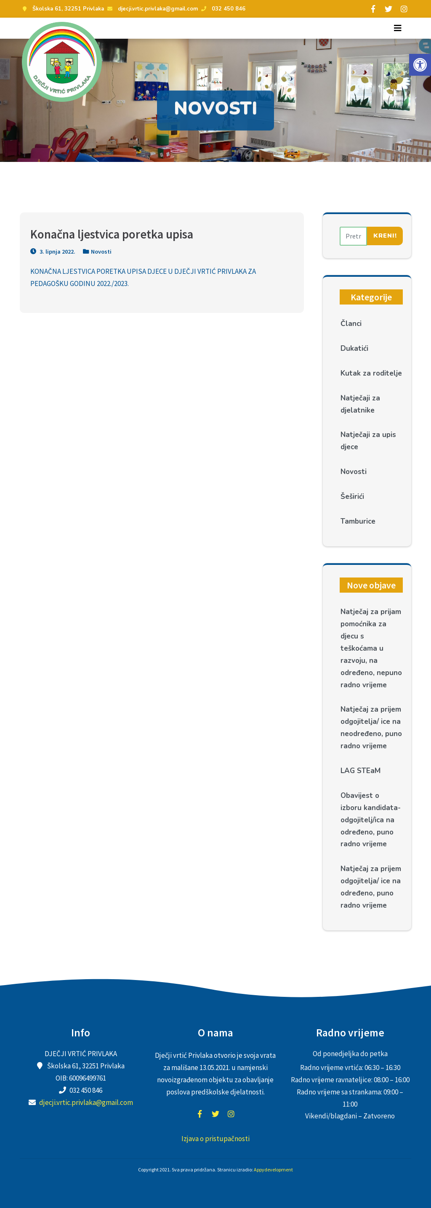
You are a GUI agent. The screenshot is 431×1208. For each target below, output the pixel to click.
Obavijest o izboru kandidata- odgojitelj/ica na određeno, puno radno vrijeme (371, 820)
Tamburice (358, 521)
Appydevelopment (273, 1169)
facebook (200, 1114)
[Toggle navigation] (397, 28)
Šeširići (352, 496)
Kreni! (385, 235)
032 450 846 (222, 9)
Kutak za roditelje (371, 373)
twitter (215, 1114)
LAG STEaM (360, 771)
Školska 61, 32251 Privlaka (62, 9)
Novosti (101, 251)
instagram (231, 1114)
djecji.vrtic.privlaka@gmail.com (151, 9)
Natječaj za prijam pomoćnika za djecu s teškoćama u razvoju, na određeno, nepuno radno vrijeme (371, 648)
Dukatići (354, 348)
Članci (351, 323)
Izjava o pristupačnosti (215, 1138)
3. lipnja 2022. (52, 251)
